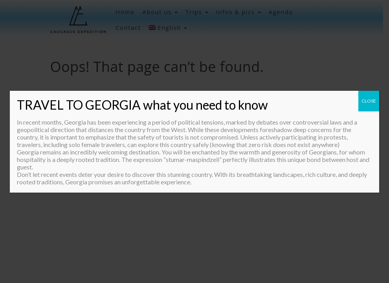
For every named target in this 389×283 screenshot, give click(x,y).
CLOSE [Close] (368, 101)
